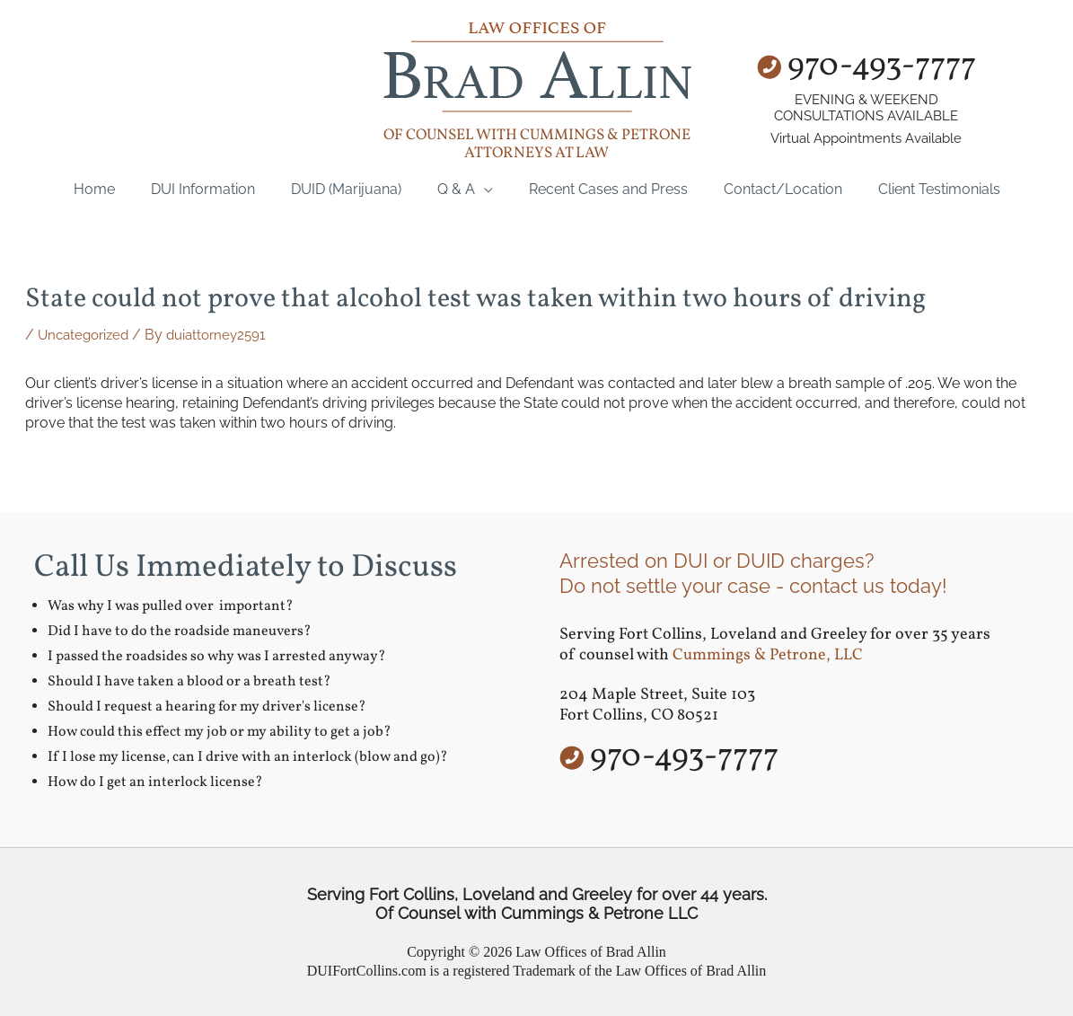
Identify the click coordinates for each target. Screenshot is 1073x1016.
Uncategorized (87, 334)
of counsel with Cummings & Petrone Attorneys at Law (536, 144)
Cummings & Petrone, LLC (768, 655)
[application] (484, 189)
